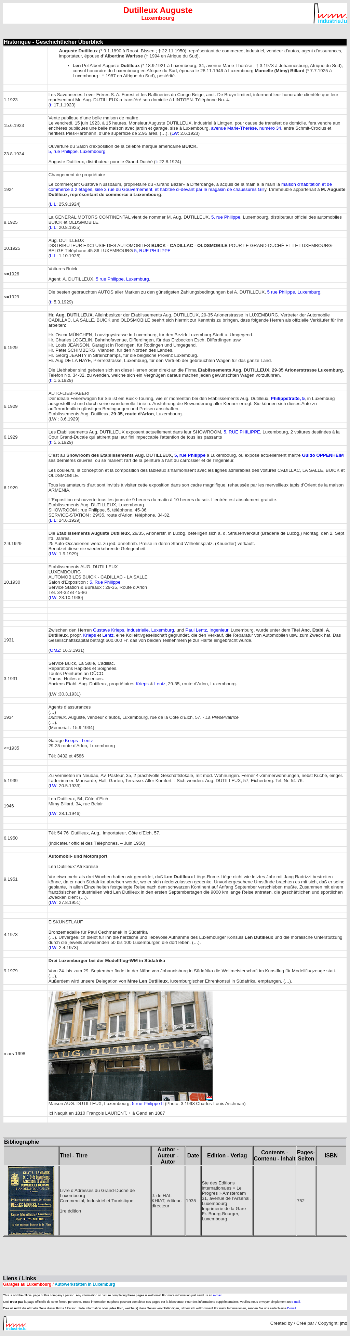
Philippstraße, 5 (288, 398)
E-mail (291, 1308)
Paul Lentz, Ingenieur (206, 630)
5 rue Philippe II (148, 1103)
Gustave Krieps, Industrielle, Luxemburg (133, 630)
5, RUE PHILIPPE (152, 250)
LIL (53, 204)
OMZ (55, 650)
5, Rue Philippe (105, 582)
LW (175, 133)
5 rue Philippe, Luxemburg (122, 279)
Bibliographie (21, 1142)
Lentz (107, 635)
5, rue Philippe (225, 217)
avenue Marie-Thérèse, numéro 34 (246, 128)
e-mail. (217, 1295)
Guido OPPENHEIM (323, 455)
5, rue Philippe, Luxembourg (77, 151)
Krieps (89, 635)
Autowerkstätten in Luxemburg (84, 1284)
